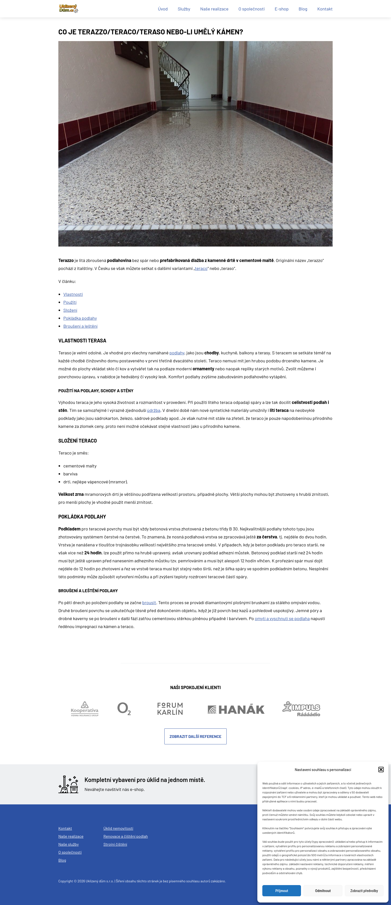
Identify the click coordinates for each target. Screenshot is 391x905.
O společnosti (251, 8)
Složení (70, 310)
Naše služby (68, 844)
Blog (303, 8)
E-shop (282, 8)
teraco (201, 268)
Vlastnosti (73, 294)
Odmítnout (323, 891)
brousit (149, 602)
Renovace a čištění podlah (125, 836)
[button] (381, 769)
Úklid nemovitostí (118, 828)
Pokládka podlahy (80, 318)
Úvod (163, 8)
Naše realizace (214, 8)
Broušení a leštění (80, 326)
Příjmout (281, 891)
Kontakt (325, 8)
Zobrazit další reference (195, 736)
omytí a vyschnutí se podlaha (282, 618)
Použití (70, 302)
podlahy (176, 352)
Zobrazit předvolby (364, 891)
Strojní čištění (115, 844)
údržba (153, 410)
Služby (184, 8)
